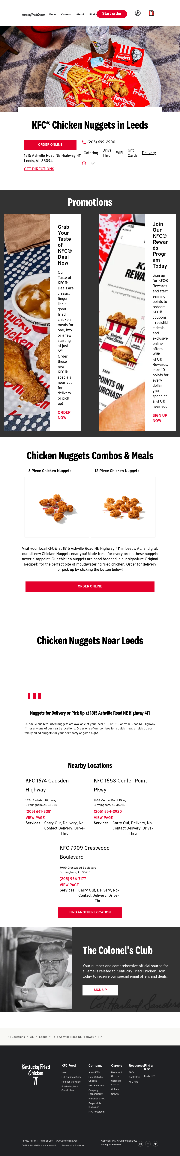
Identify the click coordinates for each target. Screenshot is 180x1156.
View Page (35, 819)
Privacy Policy (29, 1141)
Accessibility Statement (73, 1146)
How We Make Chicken (95, 1079)
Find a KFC (149, 1076)
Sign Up (100, 991)
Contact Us (134, 1077)
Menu (64, 1073)
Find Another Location (90, 913)
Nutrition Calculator (71, 1082)
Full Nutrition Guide (71, 1077)
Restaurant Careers (116, 1075)
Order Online (50, 145)
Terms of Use (45, 1141)
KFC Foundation (96, 1086)
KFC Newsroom (96, 1112)
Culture (115, 1089)
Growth (115, 1094)
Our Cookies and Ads (66, 1141)
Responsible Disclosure (94, 1105)
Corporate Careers (116, 1083)
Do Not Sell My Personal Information (40, 1146)
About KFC (94, 1073)
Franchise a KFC (96, 1099)
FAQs (131, 1073)
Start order (112, 14)
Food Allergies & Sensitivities (70, 1089)
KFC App (133, 1082)
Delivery (149, 153)
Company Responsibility (95, 1092)
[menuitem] (52, 14)
